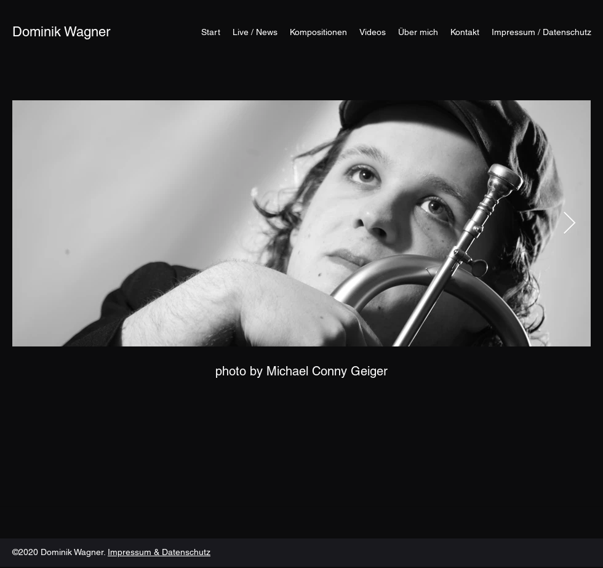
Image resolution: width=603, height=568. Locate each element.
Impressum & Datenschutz (159, 552)
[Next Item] (569, 224)
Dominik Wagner (61, 31)
